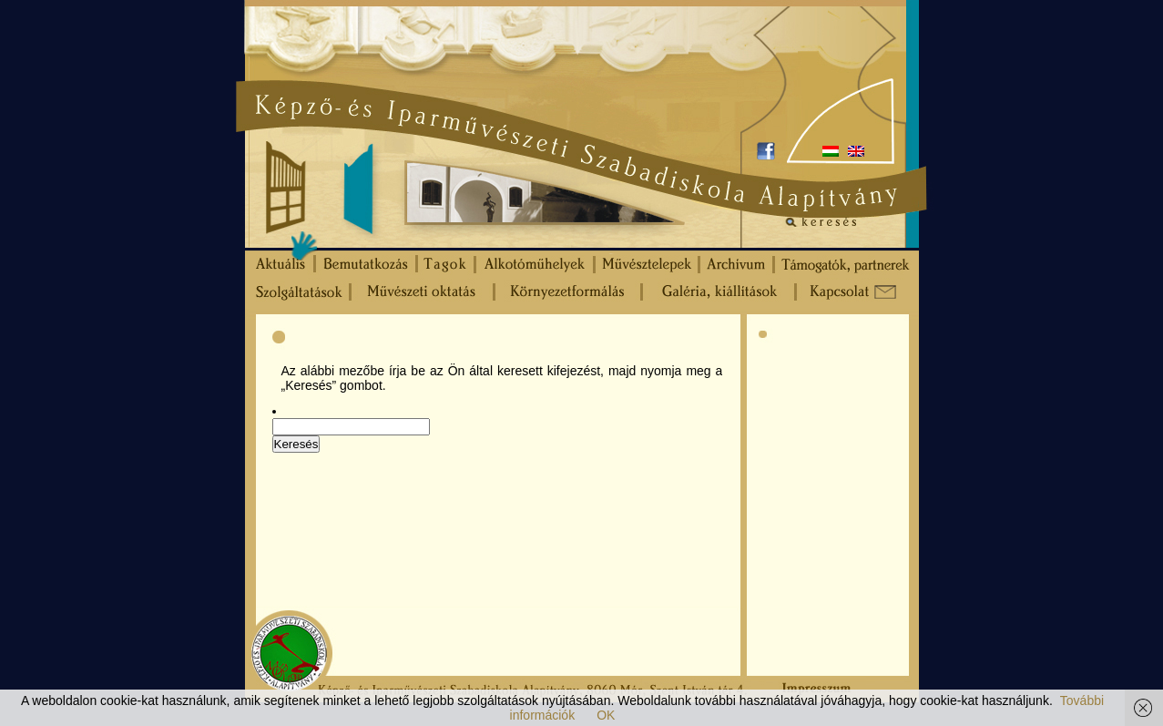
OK (606, 715)
